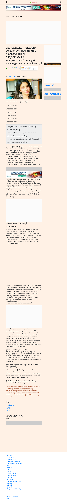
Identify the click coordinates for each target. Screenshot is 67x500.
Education (10, 477)
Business (9, 467)
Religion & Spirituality (14, 489)
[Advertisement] (33, 32)
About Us (10, 456)
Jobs (8, 469)
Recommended (52, 94)
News (9, 407)
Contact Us (10, 458)
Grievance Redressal (13, 462)
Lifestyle (9, 485)
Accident (9, 409)
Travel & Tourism (12, 497)
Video (9, 491)
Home (7, 16)
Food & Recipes (12, 473)
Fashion (9, 495)
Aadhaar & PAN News (14, 481)
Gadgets (9, 483)
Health (9, 471)
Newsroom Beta (12, 76)
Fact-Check (10, 493)
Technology (10, 479)
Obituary (10, 411)
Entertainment (16, 16)
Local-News (10, 487)
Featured (49, 85)
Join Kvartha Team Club (14, 464)
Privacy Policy (11, 460)
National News (11, 405)
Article (9, 499)
